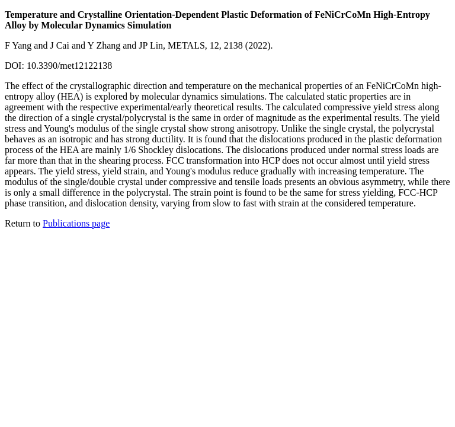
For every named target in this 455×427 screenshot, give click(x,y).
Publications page (76, 223)
